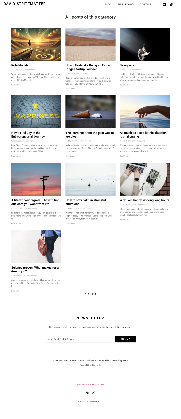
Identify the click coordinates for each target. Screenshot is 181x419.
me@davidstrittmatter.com (90, 384)
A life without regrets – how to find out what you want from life (35, 202)
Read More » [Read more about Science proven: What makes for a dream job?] (16, 291)
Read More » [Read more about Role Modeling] (16, 85)
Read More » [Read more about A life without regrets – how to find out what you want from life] (16, 224)
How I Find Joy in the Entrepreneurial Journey (28, 134)
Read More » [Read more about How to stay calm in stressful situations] (70, 224)
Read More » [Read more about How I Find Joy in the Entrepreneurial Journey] (16, 156)
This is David (125, 4)
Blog (108, 4)
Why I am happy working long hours (144, 200)
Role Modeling (21, 65)
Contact (145, 4)
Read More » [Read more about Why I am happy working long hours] (124, 220)
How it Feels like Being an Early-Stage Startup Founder (87, 67)
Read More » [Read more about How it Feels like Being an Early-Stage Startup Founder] (70, 89)
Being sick (127, 65)
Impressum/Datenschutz (90, 401)
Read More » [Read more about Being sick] (124, 85)
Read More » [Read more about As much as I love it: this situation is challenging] (124, 156)
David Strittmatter (25, 4)
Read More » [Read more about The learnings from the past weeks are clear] (70, 156)
